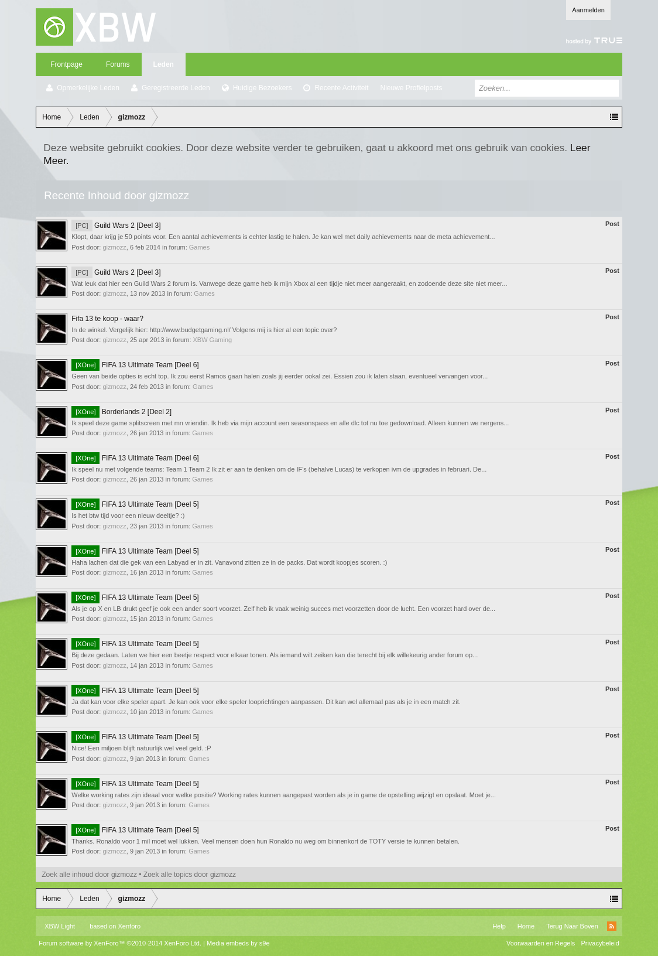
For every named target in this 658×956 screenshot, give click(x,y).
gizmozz (114, 247)
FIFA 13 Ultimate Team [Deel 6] (134, 365)
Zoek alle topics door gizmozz (189, 874)
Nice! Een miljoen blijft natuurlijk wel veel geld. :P (141, 748)
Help (499, 926)
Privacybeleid (600, 943)
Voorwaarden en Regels (540, 943)
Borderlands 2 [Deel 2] (121, 412)
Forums (118, 64)
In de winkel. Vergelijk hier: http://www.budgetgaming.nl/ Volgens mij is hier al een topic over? (204, 329)
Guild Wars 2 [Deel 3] (115, 225)
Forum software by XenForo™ (120, 943)
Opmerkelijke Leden (88, 88)
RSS (611, 926)
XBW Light (59, 926)
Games (199, 247)
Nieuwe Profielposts (411, 88)
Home (526, 926)
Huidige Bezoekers (262, 88)
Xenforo (129, 926)
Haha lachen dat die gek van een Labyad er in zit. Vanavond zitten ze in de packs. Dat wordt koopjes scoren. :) (229, 562)
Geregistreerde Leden (176, 88)
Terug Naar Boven (572, 926)
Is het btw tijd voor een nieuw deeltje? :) (127, 515)
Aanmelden (588, 9)
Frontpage (66, 64)
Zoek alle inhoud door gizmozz (89, 874)
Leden (163, 64)
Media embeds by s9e (238, 943)
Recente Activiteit (341, 88)
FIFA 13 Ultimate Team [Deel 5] (134, 504)
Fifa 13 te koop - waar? (107, 319)
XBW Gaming (212, 339)
